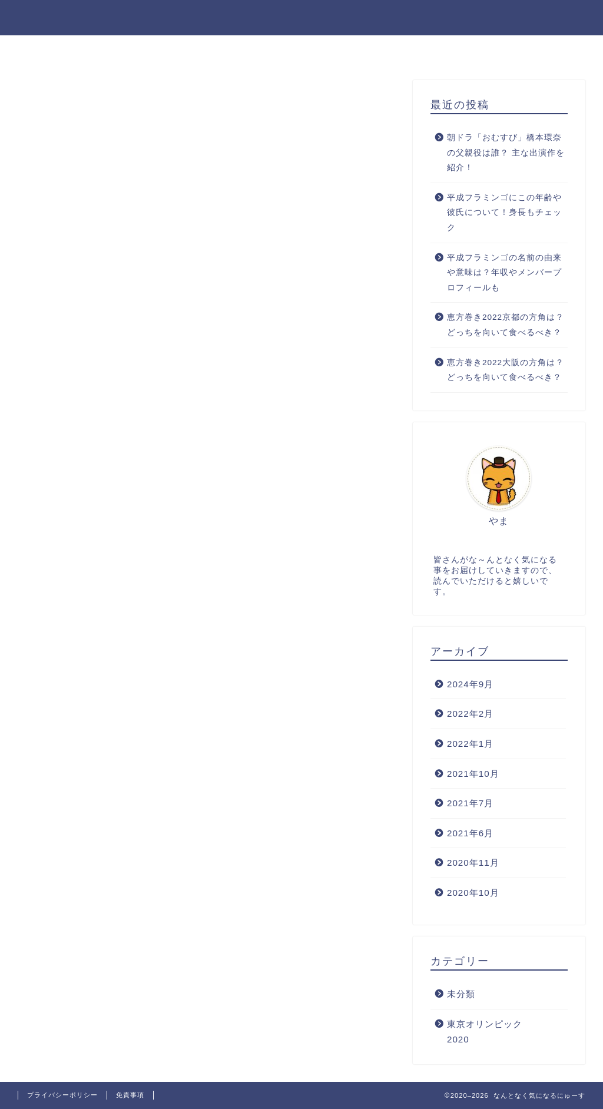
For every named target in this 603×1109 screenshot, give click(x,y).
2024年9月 (470, 684)
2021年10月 (473, 774)
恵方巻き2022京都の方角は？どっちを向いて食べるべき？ (505, 325)
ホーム (68, 49)
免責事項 (130, 1094)
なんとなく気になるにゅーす (301, 17)
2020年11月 (473, 863)
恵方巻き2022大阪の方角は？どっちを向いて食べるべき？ (505, 370)
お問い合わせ (225, 49)
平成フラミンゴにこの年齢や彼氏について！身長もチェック (504, 212)
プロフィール (139, 49)
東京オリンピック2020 (484, 1031)
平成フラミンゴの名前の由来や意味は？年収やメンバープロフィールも (504, 272)
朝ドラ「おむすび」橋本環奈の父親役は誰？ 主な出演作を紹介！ (506, 152)
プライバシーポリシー (330, 49)
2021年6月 (470, 833)
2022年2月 (470, 714)
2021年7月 (470, 803)
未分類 (461, 994)
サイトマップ (435, 49)
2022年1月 (470, 744)
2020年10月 (473, 893)
